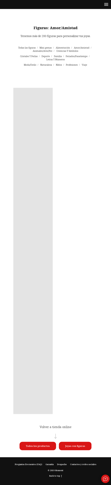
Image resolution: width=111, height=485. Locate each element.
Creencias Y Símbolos (67, 51)
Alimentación (63, 47)
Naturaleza (46, 65)
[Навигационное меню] (106, 4)
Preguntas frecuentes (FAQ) (28, 464)
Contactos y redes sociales (83, 464)
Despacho (62, 464)
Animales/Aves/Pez (42, 51)
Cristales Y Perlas (29, 56)
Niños (59, 65)
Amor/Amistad (81, 47)
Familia (58, 56)
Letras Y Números (55, 59)
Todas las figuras (27, 47)
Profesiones (72, 65)
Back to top (55, 476)
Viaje (84, 65)
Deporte (46, 56)
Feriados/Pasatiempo (77, 56)
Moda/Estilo (30, 65)
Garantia (50, 464)
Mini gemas (46, 47)
